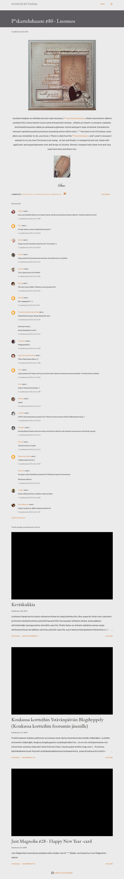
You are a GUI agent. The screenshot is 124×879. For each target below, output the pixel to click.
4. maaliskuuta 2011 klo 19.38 (29, 392)
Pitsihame (21, 341)
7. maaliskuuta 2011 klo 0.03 (28, 483)
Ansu (20, 384)
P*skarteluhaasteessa (74, 118)
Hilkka (20, 211)
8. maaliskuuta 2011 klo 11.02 (29, 512)
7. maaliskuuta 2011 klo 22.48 (29, 497)
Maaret (21, 269)
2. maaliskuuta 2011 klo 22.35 (29, 291)
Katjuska (21, 427)
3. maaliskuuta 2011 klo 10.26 (29, 319)
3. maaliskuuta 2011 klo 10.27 (29, 334)
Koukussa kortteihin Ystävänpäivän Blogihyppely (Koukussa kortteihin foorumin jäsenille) (57, 722)
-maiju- (20, 490)
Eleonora (21, 471)
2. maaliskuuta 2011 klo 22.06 (29, 276)
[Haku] (102, 4)
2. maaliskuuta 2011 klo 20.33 (29, 233)
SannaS (20, 297)
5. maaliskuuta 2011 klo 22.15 (29, 449)
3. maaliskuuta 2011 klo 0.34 (28, 305)
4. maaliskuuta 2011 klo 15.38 (29, 363)
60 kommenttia (28, 757)
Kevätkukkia (23, 604)
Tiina (20, 370)
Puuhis (20, 254)
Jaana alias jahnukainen (26, 355)
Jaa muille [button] (106, 194)
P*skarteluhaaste (80, 135)
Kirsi (19, 225)
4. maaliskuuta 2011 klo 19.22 (29, 377)
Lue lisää (109, 636)
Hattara (21, 413)
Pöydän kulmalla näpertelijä (28, 312)
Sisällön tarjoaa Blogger (62, 873)
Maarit (20, 442)
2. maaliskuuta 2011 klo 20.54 (29, 247)
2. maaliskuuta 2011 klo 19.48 (29, 219)
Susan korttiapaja (24, 4)
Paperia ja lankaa (24, 456)
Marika (21, 398)
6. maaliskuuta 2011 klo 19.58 (29, 464)
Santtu (20, 240)
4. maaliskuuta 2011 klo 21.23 (29, 406)
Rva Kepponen (23, 504)
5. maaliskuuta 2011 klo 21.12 (29, 435)
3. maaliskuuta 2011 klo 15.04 (29, 348)
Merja (20, 283)
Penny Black (56, 194)
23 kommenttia (28, 864)
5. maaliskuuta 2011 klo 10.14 (29, 420)
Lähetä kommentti (18, 518)
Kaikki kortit (28, 194)
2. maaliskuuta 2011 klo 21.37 (29, 262)
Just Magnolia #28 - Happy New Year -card (51, 841)
